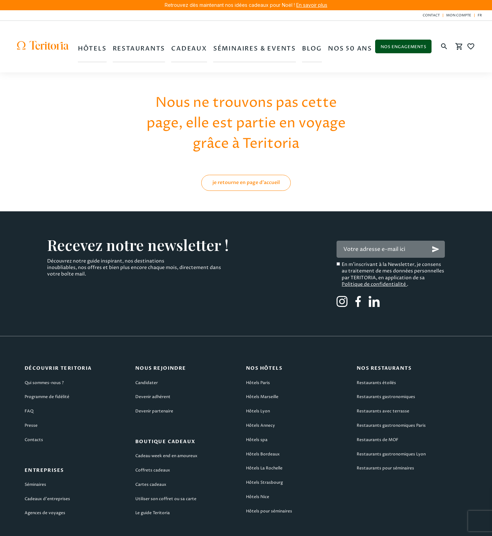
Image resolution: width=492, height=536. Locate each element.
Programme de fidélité (47, 374)
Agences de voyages (45, 490)
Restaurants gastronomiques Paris (391, 402)
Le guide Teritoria (152, 490)
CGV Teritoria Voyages (215, 526)
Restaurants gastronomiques (386, 374)
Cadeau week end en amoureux (166, 433)
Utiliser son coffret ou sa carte (165, 475)
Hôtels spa (257, 416)
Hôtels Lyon (258, 388)
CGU (96, 526)
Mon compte (458, 15)
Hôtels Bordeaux (263, 431)
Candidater (146, 359)
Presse (31, 402)
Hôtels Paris (258, 359)
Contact (431, 15)
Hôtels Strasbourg (264, 459)
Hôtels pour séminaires (269, 488)
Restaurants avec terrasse (383, 388)
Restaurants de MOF (377, 416)
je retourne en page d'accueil (246, 159)
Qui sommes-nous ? (44, 359)
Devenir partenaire (154, 388)
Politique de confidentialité (374, 260)
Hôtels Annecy (260, 402)
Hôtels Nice (257, 473)
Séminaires (35, 461)
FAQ (29, 388)
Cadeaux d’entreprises (47, 475)
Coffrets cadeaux (152, 447)
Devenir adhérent (152, 374)
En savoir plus (311, 5)
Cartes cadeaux (150, 461)
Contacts (34, 416)
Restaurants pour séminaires (385, 445)
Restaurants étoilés (376, 359)
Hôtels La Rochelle (264, 445)
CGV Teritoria (146, 526)
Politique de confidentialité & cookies (307, 526)
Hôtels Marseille (262, 374)
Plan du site (389, 526)
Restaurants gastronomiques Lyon (391, 431)
